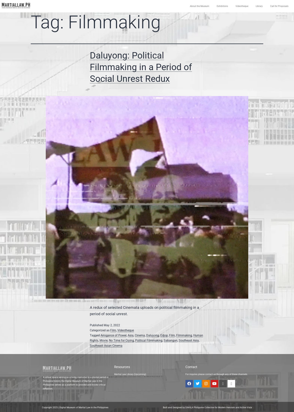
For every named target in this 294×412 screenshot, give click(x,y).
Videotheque (242, 6)
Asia (131, 335)
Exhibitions (222, 6)
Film (113, 330)
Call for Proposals (279, 6)
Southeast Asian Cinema (106, 345)
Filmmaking (184, 335)
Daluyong (152, 335)
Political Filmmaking (148, 340)
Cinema (140, 335)
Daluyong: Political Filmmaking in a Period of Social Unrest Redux (141, 67)
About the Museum (199, 6)
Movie (104, 340)
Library (259, 6)
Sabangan (170, 340)
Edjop (164, 335)
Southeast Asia (189, 340)
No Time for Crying (121, 340)
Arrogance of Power (113, 335)
